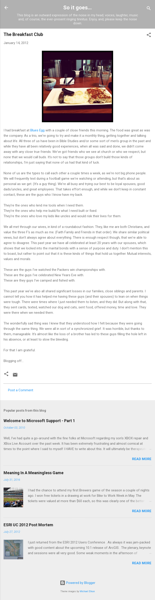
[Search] (148, 9)
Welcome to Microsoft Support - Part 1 (39, 420)
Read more (141, 459)
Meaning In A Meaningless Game (33, 472)
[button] (148, 35)
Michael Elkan (87, 591)
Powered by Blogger (77, 583)
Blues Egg (37, 130)
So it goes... (77, 7)
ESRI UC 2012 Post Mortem (28, 524)
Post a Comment (20, 390)
